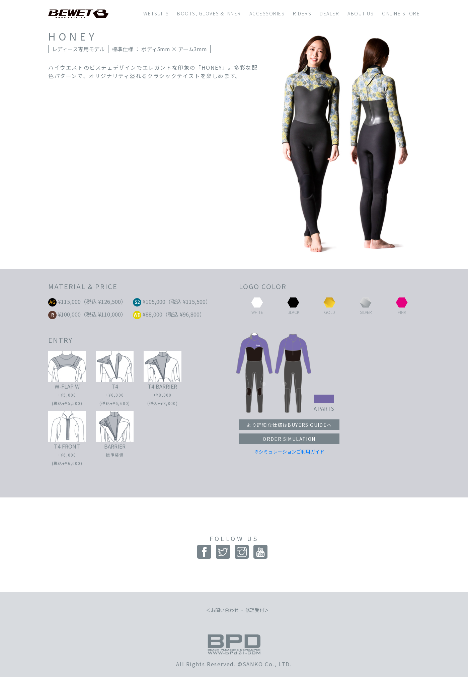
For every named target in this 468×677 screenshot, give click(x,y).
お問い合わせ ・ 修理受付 (237, 610)
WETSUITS (156, 13)
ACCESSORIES (267, 13)
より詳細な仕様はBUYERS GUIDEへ (289, 424)
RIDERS (302, 13)
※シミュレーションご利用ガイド (289, 451)
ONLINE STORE (401, 13)
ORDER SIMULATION (289, 438)
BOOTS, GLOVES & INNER (209, 13)
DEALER (329, 13)
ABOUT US (360, 13)
